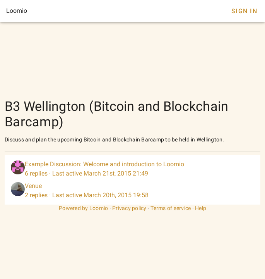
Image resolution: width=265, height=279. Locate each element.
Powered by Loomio (83, 208)
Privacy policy (129, 208)
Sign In (244, 11)
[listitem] (132, 169)
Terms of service (170, 208)
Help (200, 208)
